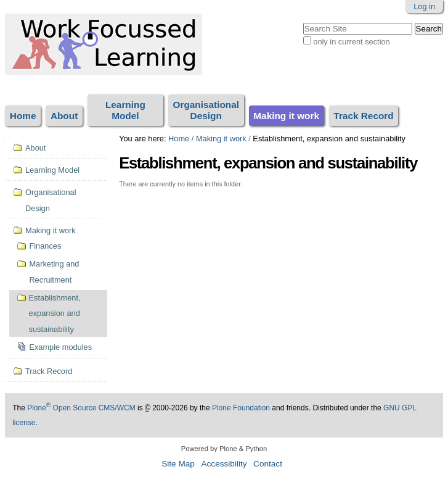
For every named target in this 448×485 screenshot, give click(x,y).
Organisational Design (206, 110)
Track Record (363, 115)
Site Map (178, 463)
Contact (267, 463)
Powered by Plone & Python (224, 448)
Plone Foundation (241, 408)
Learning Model (125, 110)
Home (23, 115)
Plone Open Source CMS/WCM (81, 408)
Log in (424, 6)
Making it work (286, 115)
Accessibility (223, 463)
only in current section (351, 41)
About (64, 115)
